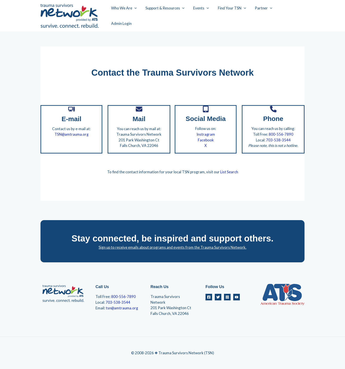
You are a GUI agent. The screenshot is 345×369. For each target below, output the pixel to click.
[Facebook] (209, 297)
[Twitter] (218, 297)
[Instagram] (227, 297)
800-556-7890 (281, 134)
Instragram (205, 134)
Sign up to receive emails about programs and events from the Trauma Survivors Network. (172, 247)
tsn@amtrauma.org (122, 307)
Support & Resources (169, 16)
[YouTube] (236, 297)
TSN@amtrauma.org (71, 134)
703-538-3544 (278, 139)
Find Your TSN (234, 16)
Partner (264, 16)
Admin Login (290, 15)
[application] (140, 16)
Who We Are (130, 16)
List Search (229, 171)
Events (204, 16)
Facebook (206, 139)
